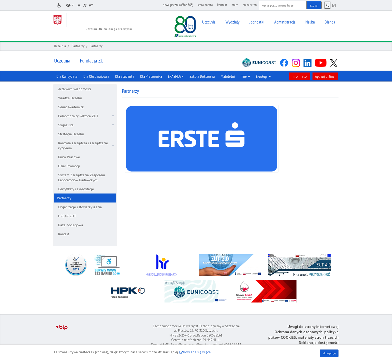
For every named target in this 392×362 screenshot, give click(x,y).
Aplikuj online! (325, 76)
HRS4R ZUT (67, 216)
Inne (245, 76)
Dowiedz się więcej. (197, 352)
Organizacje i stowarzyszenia (80, 207)
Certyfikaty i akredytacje (76, 189)
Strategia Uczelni (71, 134)
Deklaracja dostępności (318, 342)
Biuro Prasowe (69, 157)
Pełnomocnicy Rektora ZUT (86, 116)
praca (235, 4)
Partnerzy (78, 46)
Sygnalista (86, 125)
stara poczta (205, 4)
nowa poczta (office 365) (178, 4)
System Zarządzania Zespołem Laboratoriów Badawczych (81, 177)
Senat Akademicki (71, 107)
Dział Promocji (69, 166)
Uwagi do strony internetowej (313, 326)
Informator (300, 76)
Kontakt (63, 234)
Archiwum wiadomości (74, 89)
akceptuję (329, 353)
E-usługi (263, 76)
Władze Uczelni (70, 98)
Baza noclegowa (70, 225)
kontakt (222, 4)
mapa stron (250, 4)
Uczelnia (60, 46)
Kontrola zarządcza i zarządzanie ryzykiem (86, 145)
